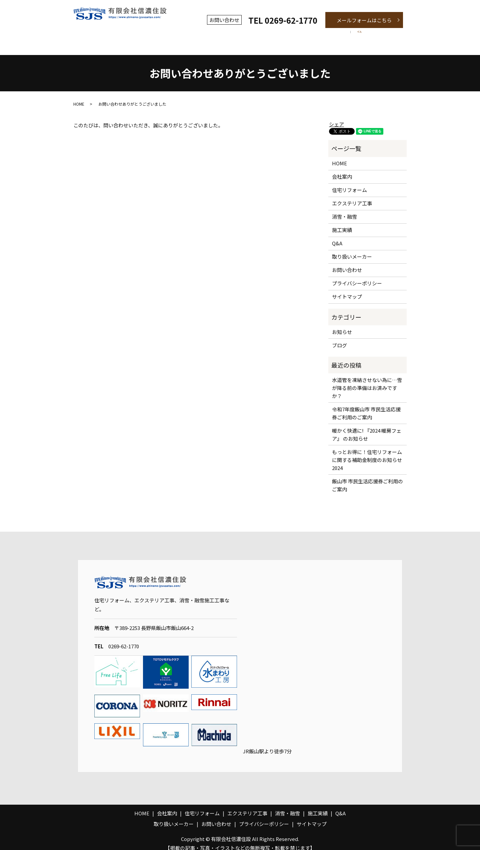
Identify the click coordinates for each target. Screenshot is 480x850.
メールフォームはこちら (364, 20)
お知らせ (342, 324)
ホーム (98, 34)
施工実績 (328, 34)
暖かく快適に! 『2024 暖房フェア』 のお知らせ (366, 427)
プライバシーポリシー (357, 276)
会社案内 (134, 34)
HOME (78, 96)
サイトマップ (347, 289)
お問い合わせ (347, 262)
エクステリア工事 (236, 34)
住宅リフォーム (180, 34)
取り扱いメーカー (352, 249)
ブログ (339, 337)
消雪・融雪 (287, 34)
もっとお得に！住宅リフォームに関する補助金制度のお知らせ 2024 (367, 452)
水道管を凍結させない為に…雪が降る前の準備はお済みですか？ (367, 380)
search (394, 34)
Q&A (364, 34)
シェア (336, 116)
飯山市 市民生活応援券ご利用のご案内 (367, 477)
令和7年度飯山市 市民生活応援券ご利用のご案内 (366, 405)
